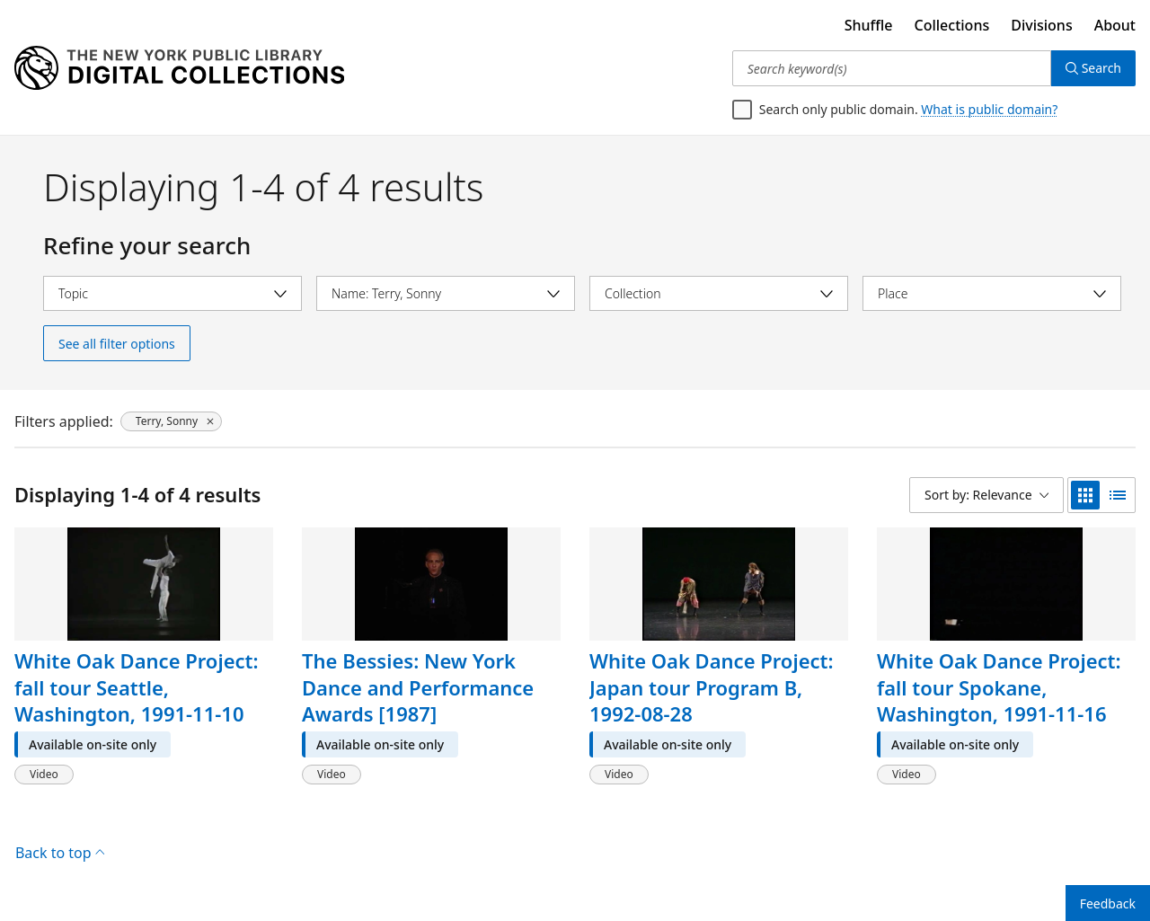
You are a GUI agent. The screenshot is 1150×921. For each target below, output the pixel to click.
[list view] (1117, 495)
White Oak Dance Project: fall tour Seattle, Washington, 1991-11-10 (136, 687)
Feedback (1108, 903)
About (1115, 25)
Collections (952, 25)
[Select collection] (718, 293)
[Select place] (991, 293)
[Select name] (445, 293)
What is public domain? (989, 109)
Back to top (59, 853)
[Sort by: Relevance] (986, 495)
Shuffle (869, 25)
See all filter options (116, 343)
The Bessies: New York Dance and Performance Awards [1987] (418, 687)
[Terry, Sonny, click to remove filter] (171, 421)
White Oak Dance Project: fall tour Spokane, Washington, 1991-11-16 (999, 687)
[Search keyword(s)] (891, 68)
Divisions (1041, 25)
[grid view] (1085, 495)
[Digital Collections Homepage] (179, 68)
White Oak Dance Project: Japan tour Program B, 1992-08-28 (711, 687)
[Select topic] (172, 293)
